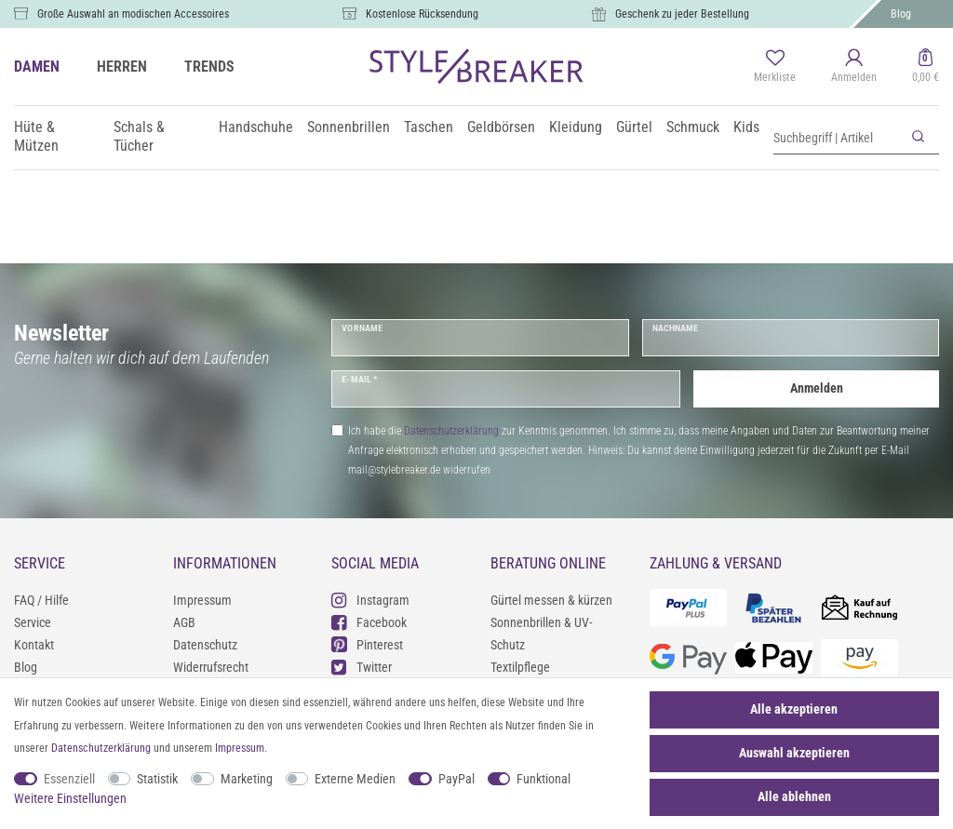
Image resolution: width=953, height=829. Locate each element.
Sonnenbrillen (348, 127)
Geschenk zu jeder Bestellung (682, 13)
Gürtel (634, 127)
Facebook (369, 622)
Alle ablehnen (794, 796)
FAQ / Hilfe (41, 600)
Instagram (370, 600)
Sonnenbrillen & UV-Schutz (541, 633)
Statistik (157, 778)
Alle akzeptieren (794, 709)
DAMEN (37, 66)
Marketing (247, 778)
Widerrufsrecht (210, 667)
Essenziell (69, 778)
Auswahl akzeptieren (794, 752)
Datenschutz (205, 644)
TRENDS (209, 66)
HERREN (122, 66)
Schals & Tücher (139, 136)
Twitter (361, 667)
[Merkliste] (775, 67)
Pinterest (367, 644)
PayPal (456, 778)
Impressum (202, 600)
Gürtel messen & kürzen (551, 600)
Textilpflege (520, 667)
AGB (184, 622)
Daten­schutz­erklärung (101, 748)
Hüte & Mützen (36, 136)
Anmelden (816, 388)
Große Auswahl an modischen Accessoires (133, 13)
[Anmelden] (854, 67)
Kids (746, 127)
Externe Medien (355, 778)
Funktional (543, 778)
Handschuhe (256, 127)
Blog (901, 13)
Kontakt (34, 644)
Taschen (428, 127)
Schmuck (692, 127)
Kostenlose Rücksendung (422, 13)
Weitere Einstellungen (70, 798)
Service (32, 622)
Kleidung (575, 127)
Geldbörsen (501, 127)
